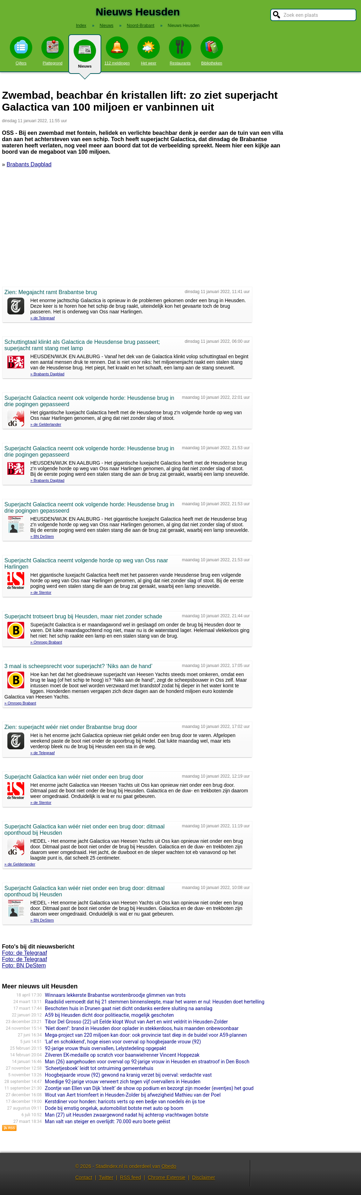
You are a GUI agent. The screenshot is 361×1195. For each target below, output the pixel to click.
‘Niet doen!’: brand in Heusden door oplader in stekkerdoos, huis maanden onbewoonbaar (142, 1028)
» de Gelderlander (45, 424)
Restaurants (180, 50)
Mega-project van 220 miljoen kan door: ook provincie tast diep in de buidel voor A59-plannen (146, 1035)
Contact (83, 1177)
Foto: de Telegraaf (24, 953)
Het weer (148, 50)
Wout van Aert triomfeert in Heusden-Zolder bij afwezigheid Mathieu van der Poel (132, 1095)
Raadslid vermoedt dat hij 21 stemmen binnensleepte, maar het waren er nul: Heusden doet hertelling (154, 1002)
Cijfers (21, 50)
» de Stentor (41, 592)
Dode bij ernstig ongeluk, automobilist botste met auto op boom (114, 1108)
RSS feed (130, 1177)
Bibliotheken (211, 50)
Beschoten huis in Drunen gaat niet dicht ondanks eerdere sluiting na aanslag (128, 1008)
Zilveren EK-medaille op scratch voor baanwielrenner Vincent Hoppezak (122, 1055)
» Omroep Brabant (46, 642)
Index (81, 25)
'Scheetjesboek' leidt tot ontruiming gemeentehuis (99, 1068)
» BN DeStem (42, 536)
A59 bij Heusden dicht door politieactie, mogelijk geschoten (109, 1015)
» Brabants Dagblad (47, 374)
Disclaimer (203, 1177)
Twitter (106, 1177)
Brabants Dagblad (29, 164)
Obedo (169, 1166)
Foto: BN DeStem (24, 965)
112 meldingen (117, 50)
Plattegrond (52, 50)
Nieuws (85, 57)
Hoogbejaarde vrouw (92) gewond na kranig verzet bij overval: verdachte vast (128, 1075)
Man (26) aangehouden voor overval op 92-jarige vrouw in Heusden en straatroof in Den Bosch (147, 1061)
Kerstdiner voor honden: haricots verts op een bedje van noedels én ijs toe (125, 1101)
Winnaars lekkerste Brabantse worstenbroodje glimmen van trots (115, 995)
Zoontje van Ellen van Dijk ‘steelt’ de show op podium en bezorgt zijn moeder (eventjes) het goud (149, 1088)
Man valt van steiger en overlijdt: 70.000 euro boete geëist (107, 1121)
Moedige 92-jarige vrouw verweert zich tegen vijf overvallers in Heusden (122, 1081)
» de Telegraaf (42, 318)
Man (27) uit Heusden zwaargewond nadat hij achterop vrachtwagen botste (126, 1115)
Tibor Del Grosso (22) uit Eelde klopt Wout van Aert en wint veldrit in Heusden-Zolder (136, 1021)
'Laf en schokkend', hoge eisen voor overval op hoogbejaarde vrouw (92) (123, 1041)
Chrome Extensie (166, 1177)
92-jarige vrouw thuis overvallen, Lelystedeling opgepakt (105, 1048)
